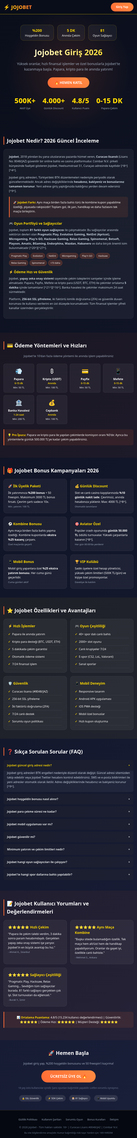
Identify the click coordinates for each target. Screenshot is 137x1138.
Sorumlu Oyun (74, 1119)
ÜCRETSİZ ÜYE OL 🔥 (68, 1076)
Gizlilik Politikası (27, 1119)
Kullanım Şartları (51, 1119)
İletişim (114, 1119)
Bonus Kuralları (96, 1119)
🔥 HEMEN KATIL (68, 82)
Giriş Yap (122, 7)
